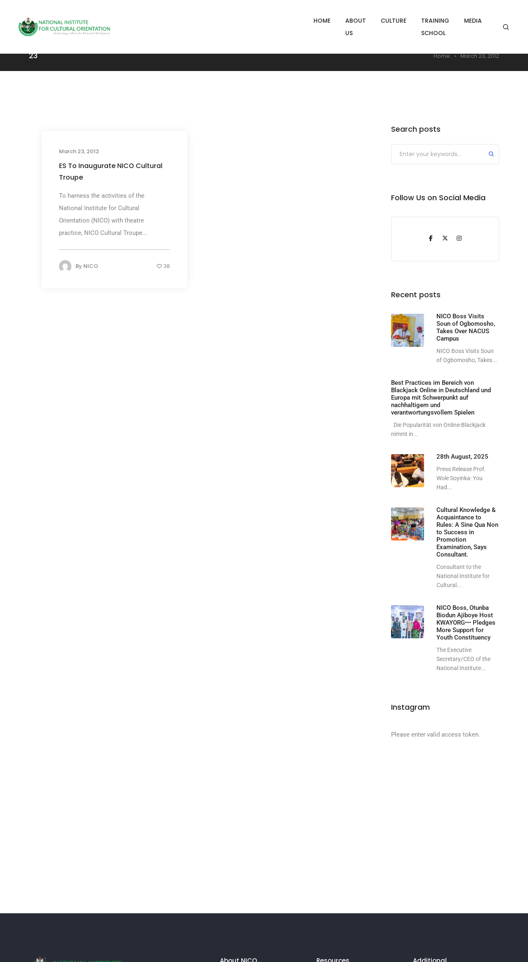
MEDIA (473, 21)
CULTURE (367, 21)
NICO (90, 266)
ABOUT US (325, 21)
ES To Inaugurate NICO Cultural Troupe (111, 171)
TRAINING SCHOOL (422, 21)
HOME (286, 21)
